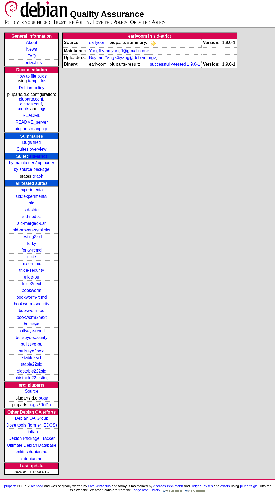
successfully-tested (168, 64)
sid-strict (38, 156)
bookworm (31, 290)
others (225, 486)
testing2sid (31, 236)
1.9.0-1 (193, 64)
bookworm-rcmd (31, 297)
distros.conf (31, 104)
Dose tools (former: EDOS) (31, 425)
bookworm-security (31, 304)
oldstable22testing (32, 377)
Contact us (31, 62)
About (31, 42)
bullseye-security (31, 337)
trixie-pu (31, 277)
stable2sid (31, 357)
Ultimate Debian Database (31, 445)
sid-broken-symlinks (31, 230)
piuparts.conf (31, 99)
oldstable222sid (31, 371)
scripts (23, 108)
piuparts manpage (31, 129)
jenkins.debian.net (32, 452)
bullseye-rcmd (32, 331)
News (31, 49)
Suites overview (31, 149)
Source (31, 391)
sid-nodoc (31, 216)
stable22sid (31, 364)
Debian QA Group (31, 418)
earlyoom (97, 42)
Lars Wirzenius (99, 486)
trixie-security (31, 270)
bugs (43, 398)
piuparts (10, 486)
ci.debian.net (32, 458)
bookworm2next (32, 317)
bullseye (31, 324)
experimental (32, 189)
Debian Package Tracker (31, 438)
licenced (37, 486)
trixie (31, 256)
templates (37, 81)
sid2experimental (32, 196)
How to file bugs (31, 76)
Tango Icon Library (146, 490)
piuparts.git (248, 486)
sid (31, 203)
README (31, 115)
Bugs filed (31, 142)
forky (31, 243)
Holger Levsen (202, 486)
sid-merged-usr (31, 223)
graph (37, 176)
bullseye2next (31, 351)
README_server (31, 122)
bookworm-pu (31, 310)
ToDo (46, 404)
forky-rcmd (32, 250)
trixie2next (31, 283)
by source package (31, 169)
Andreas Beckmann (168, 486)
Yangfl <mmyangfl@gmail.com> (119, 50)
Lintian (31, 431)
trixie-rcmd (32, 263)
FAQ (31, 56)
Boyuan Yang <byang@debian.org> (122, 57)
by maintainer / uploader (32, 162)
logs (42, 108)
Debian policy (31, 88)
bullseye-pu (31, 344)
